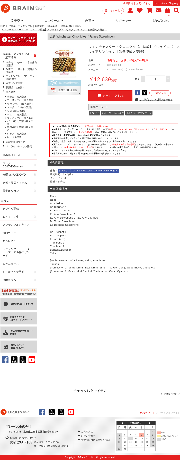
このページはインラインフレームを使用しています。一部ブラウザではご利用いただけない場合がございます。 (114, 141)
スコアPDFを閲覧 (67, 90)
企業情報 (128, 3)
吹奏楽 (17, 20)
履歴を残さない (171, 394)
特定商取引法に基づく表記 (95, 439)
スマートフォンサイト (168, 412)
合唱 (89, 20)
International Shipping (166, 3)
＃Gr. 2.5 (94, 113)
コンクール (54, 20)
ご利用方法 (87, 431)
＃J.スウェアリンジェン (139, 113)
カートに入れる (110, 95)
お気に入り (160, 93)
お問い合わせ (143, 3)
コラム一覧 (115, 10)
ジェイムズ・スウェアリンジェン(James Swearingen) (89, 170)
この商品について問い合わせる (154, 99)
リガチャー (123, 20)
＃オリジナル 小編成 (113, 113)
